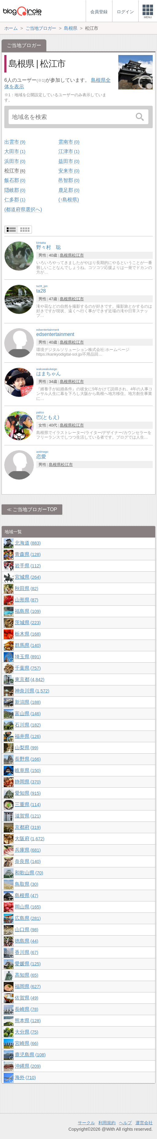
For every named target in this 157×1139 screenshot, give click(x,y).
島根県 (66, 255)
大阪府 (29, 838)
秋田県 (26, 588)
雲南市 (68, 141)
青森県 (28, 554)
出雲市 (14, 141)
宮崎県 (26, 1043)
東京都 (29, 679)
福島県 (28, 611)
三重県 (28, 804)
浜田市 (14, 161)
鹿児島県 (30, 1054)
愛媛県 (28, 963)
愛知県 (28, 793)
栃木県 (28, 633)
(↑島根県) (68, 199)
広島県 (28, 918)
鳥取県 (26, 884)
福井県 (28, 736)
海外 (25, 1077)
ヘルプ (125, 1122)
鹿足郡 (68, 190)
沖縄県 (28, 1066)
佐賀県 (26, 997)
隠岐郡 (14, 190)
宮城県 (28, 577)
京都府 (28, 827)
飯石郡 (14, 180)
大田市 (14, 151)
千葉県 (28, 668)
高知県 (26, 975)
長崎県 (26, 1009)
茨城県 (28, 622)
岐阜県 (28, 770)
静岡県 (28, 781)
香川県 (26, 952)
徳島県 (26, 941)
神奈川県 (32, 690)
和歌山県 (29, 872)
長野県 (28, 759)
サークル (86, 1122)
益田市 (68, 161)
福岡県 (28, 986)
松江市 (14, 170)
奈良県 (28, 861)
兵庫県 (28, 850)
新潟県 (28, 702)
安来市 (68, 170)
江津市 (68, 151)
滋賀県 (28, 815)
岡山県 (28, 906)
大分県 (26, 1032)
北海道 (28, 543)
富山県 (28, 713)
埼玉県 (28, 656)
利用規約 (107, 1122)
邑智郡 (68, 180)
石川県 (28, 724)
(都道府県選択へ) (23, 209)
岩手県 (28, 565)
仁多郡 (14, 199)
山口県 (26, 929)
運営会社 (144, 1122)
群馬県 (28, 645)
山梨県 (26, 747)
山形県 (26, 599)
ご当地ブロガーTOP (35, 509)
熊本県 (28, 1020)
